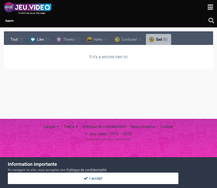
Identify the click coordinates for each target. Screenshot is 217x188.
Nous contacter (143, 127)
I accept (108, 178)
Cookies (166, 127)
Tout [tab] (16, 39)
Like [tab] (39, 39)
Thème (71, 127)
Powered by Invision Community (108, 139)
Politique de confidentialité (104, 127)
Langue (51, 127)
